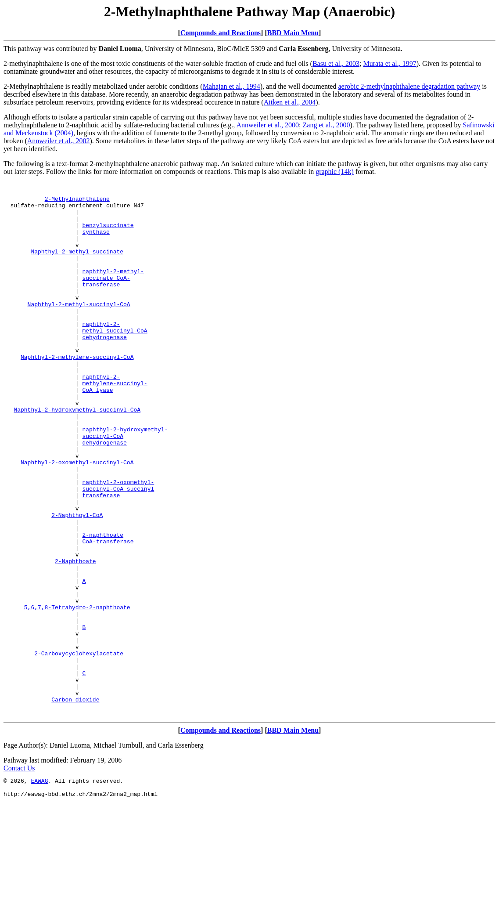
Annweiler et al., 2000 (267, 125)
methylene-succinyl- (114, 424)
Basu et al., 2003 (335, 63)
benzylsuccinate (107, 234)
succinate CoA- (106, 297)
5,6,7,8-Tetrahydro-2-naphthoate (77, 693)
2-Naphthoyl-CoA (77, 582)
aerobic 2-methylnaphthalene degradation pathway (409, 86)
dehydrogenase (104, 368)
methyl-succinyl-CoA (114, 361)
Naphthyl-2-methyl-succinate (77, 266)
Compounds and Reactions (220, 32)
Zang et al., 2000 (326, 125)
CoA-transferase (107, 614)
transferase (101, 305)
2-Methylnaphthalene (77, 202)
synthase (95, 242)
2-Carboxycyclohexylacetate (78, 748)
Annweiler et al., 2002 (58, 141)
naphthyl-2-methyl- (113, 289)
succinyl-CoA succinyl (118, 550)
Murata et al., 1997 (389, 63)
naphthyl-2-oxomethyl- (118, 542)
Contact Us (19, 875)
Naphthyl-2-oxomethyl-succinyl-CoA (77, 519)
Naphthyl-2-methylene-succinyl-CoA (77, 392)
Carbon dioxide (75, 803)
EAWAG (39, 889)
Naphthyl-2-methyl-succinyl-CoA (79, 329)
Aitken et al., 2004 (290, 102)
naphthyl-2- (101, 353)
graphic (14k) (335, 171)
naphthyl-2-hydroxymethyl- (125, 479)
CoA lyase (97, 432)
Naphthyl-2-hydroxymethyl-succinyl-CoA (77, 455)
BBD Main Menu (293, 32)
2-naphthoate (102, 606)
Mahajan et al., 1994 (231, 86)
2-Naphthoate (75, 637)
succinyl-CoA (102, 487)
